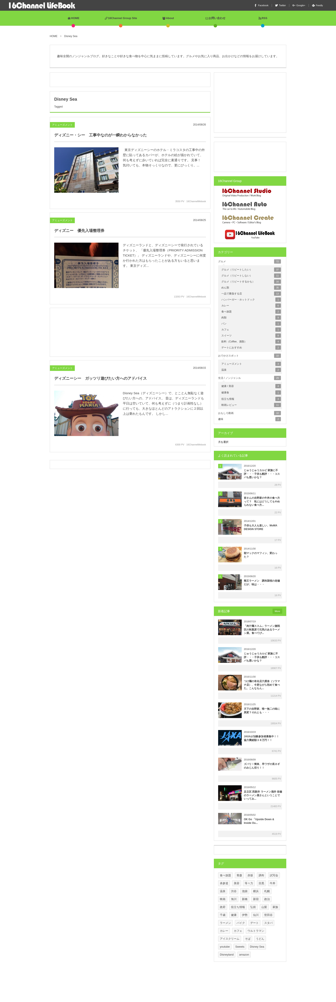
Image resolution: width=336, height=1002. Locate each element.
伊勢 (245, 915)
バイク (241, 922)
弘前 (253, 907)
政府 (222, 907)
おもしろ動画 (249, 413)
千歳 (222, 915)
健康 (234, 915)
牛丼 (272, 883)
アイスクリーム (229, 938)
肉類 (251, 317)
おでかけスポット (249, 356)
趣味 (249, 419)
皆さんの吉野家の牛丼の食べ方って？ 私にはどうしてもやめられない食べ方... (262, 501)
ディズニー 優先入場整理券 (79, 232)
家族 (275, 907)
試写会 (274, 875)
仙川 (256, 915)
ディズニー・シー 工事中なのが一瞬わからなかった (100, 135)
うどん (260, 938)
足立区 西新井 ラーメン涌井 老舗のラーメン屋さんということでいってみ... (263, 795)
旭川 (234, 899)
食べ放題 (251, 311)
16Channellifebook (196, 201)
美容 (236, 883)
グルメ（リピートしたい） (251, 269)
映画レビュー (251, 405)
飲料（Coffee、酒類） (251, 341)
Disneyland (227, 954)
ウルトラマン (256, 930)
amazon (244, 954)
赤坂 (250, 875)
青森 (239, 875)
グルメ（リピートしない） (251, 275)
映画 (222, 899)
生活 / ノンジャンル (249, 378)
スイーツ (251, 335)
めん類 (251, 287)
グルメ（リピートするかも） (251, 281)
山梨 (264, 907)
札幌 (267, 891)
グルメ (249, 261)
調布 (261, 875)
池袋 (245, 891)
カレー (251, 305)
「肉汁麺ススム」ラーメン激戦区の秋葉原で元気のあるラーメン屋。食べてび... (262, 629)
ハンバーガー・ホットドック (251, 299)
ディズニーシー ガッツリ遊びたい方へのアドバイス (100, 380)
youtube (225, 946)
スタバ (268, 922)
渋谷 (234, 891)
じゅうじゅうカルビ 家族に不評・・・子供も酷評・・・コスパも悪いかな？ (262, 474)
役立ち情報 (251, 399)
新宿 (256, 899)
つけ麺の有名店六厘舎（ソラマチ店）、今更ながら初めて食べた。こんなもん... (262, 685)
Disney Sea (257, 946)
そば (247, 938)
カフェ (251, 329)
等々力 (249, 883)
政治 (267, 899)
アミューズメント (62, 124)
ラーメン (225, 922)
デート (254, 922)
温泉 (251, 370)
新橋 (245, 899)
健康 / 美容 (251, 386)
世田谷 (268, 915)
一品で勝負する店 (251, 293)
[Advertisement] (130, 74)
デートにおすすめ (251, 347)
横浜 (256, 891)
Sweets (239, 946)
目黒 (261, 883)
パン (251, 323)
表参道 (224, 883)
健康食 (251, 392)
